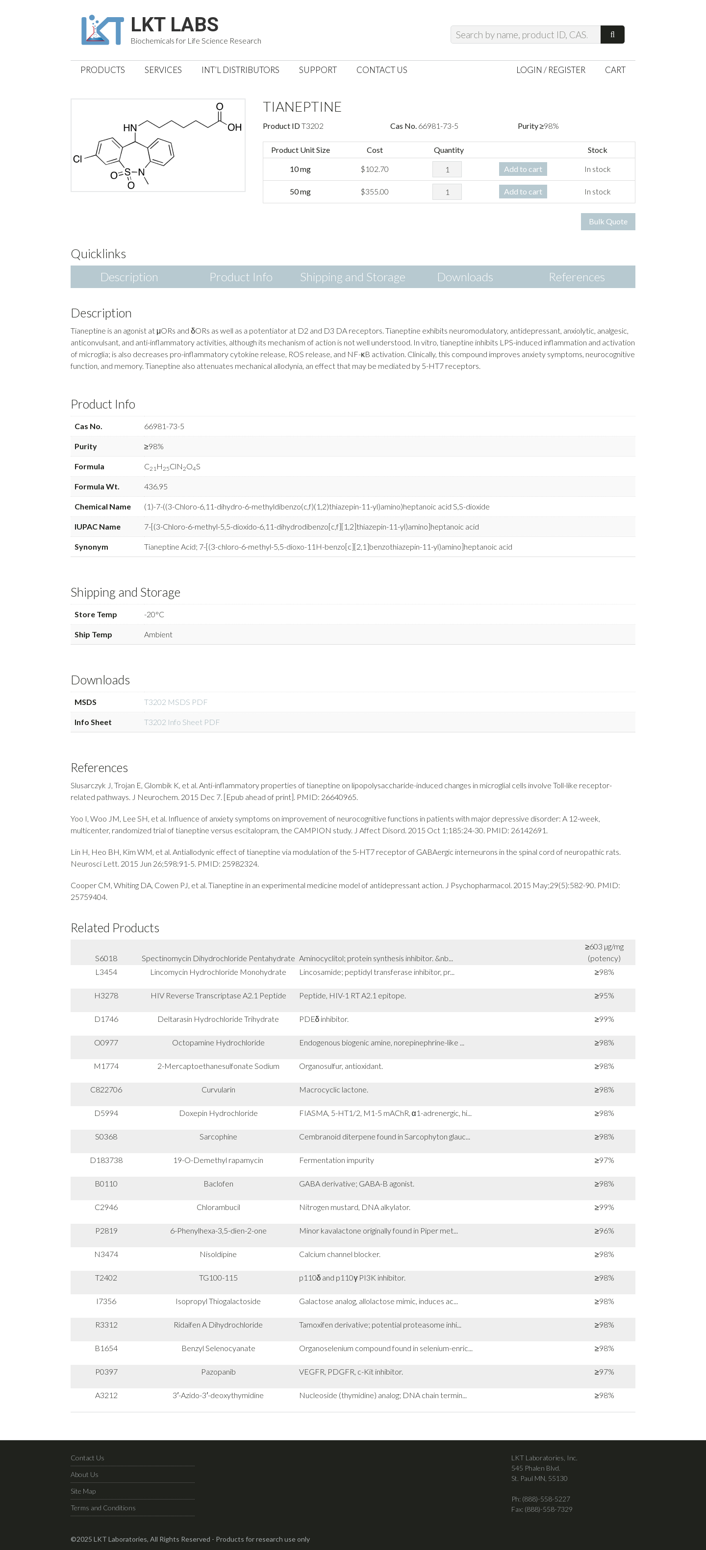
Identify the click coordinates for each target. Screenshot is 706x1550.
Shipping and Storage (352, 276)
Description (129, 276)
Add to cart (523, 168)
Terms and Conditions (103, 1507)
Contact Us (87, 1457)
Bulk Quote (608, 221)
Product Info (241, 276)
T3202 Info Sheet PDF (182, 722)
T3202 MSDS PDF (176, 701)
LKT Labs (174, 25)
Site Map (83, 1491)
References (577, 276)
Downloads (465, 276)
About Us (85, 1474)
